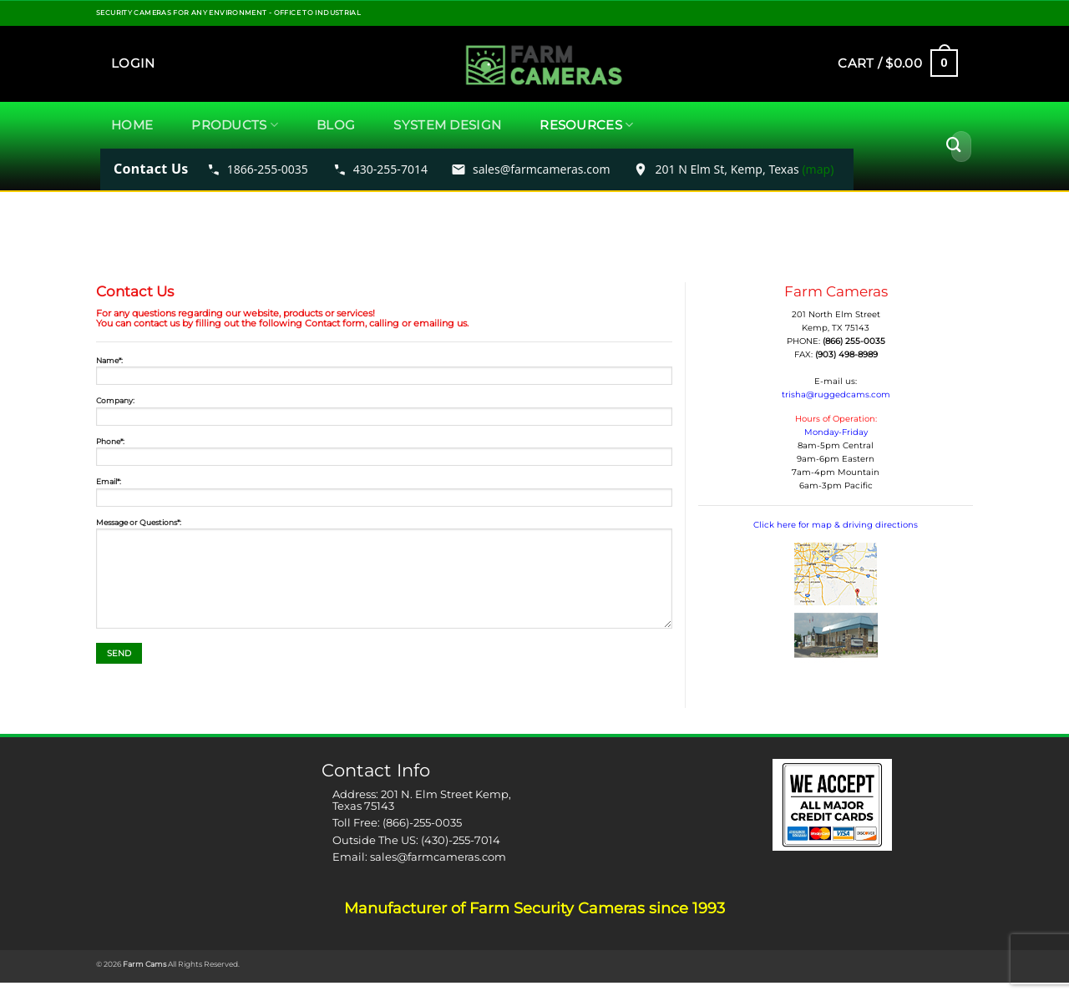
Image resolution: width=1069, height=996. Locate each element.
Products (234, 125)
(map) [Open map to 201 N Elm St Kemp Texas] (817, 169)
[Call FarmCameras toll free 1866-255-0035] (257, 169)
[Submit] (954, 146)
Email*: (384, 495)
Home (132, 125)
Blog (336, 125)
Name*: (384, 374)
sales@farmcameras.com (438, 856)
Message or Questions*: (384, 577)
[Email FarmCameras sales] (530, 169)
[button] (133, 63)
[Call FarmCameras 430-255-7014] (379, 169)
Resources (586, 125)
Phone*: (384, 455)
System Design (447, 125)
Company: (384, 414)
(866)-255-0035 (422, 822)
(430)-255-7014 (460, 840)
